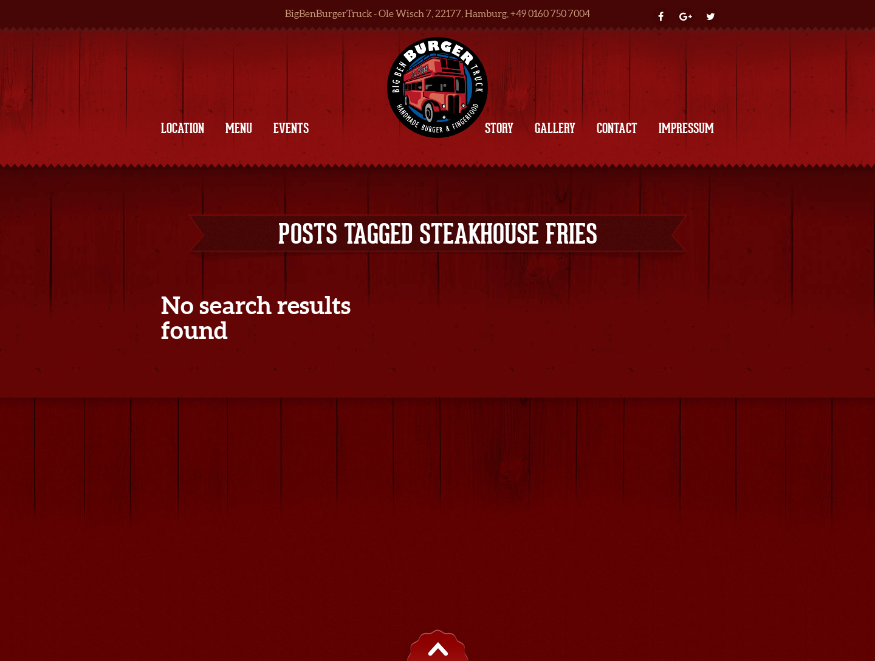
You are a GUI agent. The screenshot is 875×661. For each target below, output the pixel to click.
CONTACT (617, 128)
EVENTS (291, 128)
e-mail (592, 419)
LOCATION (182, 128)
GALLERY (555, 128)
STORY (499, 128)
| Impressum (415, 419)
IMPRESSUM (686, 128)
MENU (238, 128)
